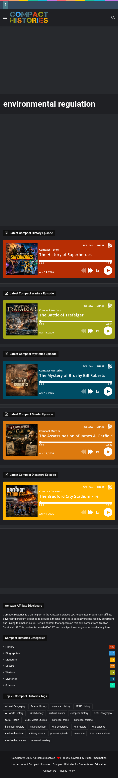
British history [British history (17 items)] (36, 713)
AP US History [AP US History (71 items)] (83, 706)
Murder (9, 666)
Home (15, 764)
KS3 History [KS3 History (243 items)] (80, 726)
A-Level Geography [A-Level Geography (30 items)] (15, 706)
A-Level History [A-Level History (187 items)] (39, 706)
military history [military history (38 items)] (37, 733)
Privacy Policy (67, 770)
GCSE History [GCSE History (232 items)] (12, 720)
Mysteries (11, 678)
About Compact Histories (35, 764)
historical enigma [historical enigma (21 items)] (83, 720)
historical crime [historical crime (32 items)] (60, 720)
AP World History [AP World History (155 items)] (14, 713)
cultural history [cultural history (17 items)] (57, 713)
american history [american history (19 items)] (61, 706)
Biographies (12, 653)
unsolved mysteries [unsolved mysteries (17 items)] (15, 740)
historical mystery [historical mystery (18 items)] (14, 726)
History (9, 646)
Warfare (10, 672)
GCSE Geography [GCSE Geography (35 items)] (103, 713)
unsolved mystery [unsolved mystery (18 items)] (40, 740)
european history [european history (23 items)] (79, 713)
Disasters (11, 659)
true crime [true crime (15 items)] (79, 733)
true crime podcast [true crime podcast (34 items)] (100, 733)
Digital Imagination (96, 757)
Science (10, 685)
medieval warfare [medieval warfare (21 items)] (14, 733)
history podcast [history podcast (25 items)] (38, 726)
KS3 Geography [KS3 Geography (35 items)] (60, 726)
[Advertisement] (60, 58)
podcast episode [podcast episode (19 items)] (59, 733)
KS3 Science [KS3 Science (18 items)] (98, 726)
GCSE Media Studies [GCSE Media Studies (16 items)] (36, 720)
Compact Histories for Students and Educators (79, 764)
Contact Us (49, 770)
